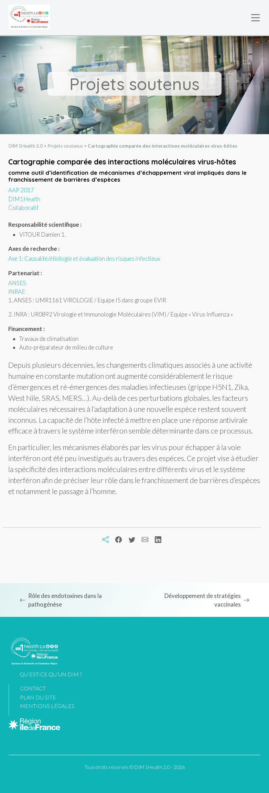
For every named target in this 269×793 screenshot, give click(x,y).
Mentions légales (47, 706)
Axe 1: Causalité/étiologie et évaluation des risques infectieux (84, 258)
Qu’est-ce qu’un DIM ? (51, 674)
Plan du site (38, 697)
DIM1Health (24, 199)
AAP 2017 (21, 190)
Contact (33, 688)
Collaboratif (23, 207)
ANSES (17, 283)
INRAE (16, 291)
